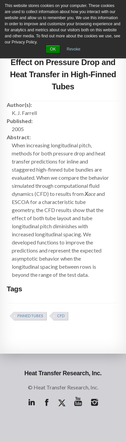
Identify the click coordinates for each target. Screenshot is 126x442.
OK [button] (53, 49)
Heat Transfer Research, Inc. (63, 373)
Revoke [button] (74, 49)
